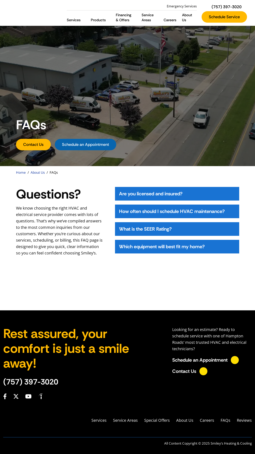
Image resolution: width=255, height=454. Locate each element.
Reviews (244, 420)
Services (99, 420)
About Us (38, 172)
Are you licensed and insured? (151, 194)
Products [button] (98, 20)
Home (21, 172)
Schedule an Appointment (85, 144)
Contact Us (33, 144)
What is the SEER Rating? (145, 229)
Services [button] (74, 20)
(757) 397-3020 (30, 382)
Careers (170, 20)
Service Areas (125, 420)
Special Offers (157, 420)
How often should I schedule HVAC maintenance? (172, 211)
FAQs (225, 420)
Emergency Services (182, 6)
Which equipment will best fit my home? (162, 246)
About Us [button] (187, 17)
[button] (84, 20)
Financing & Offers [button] (123, 17)
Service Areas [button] (148, 17)
